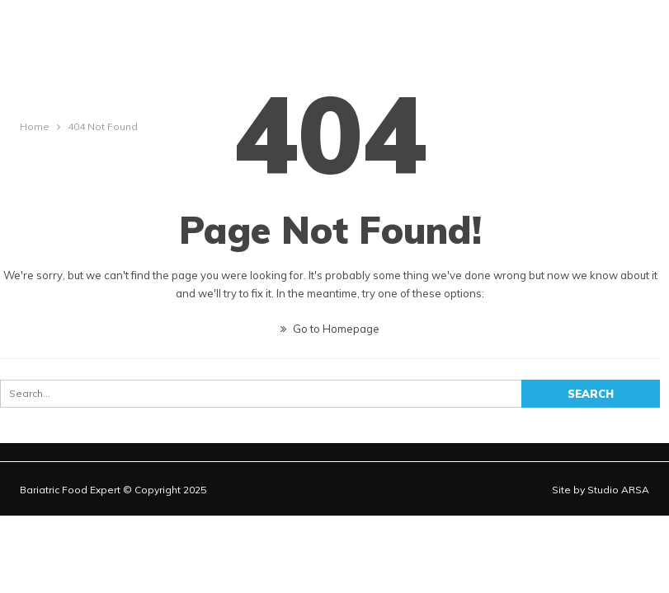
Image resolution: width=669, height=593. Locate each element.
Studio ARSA (618, 489)
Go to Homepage (329, 328)
